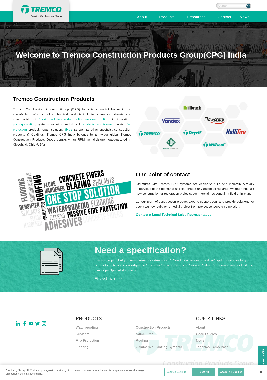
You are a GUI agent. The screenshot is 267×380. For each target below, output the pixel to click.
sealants (89, 124)
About (142, 17)
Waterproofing (87, 327)
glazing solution (24, 124)
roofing (103, 119)
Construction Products (153, 327)
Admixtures (145, 334)
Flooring (82, 347)
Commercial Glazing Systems (159, 347)
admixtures (104, 124)
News (244, 17)
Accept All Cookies (231, 372)
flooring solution (50, 119)
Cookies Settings (177, 372)
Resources (196, 17)
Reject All (203, 372)
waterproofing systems (80, 119)
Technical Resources (212, 347)
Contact (224, 17)
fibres (68, 129)
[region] (133, 372)
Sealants (83, 334)
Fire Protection (87, 340)
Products (167, 17)
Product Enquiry (262, 362)
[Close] (261, 372)
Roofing (142, 340)
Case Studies (206, 334)
